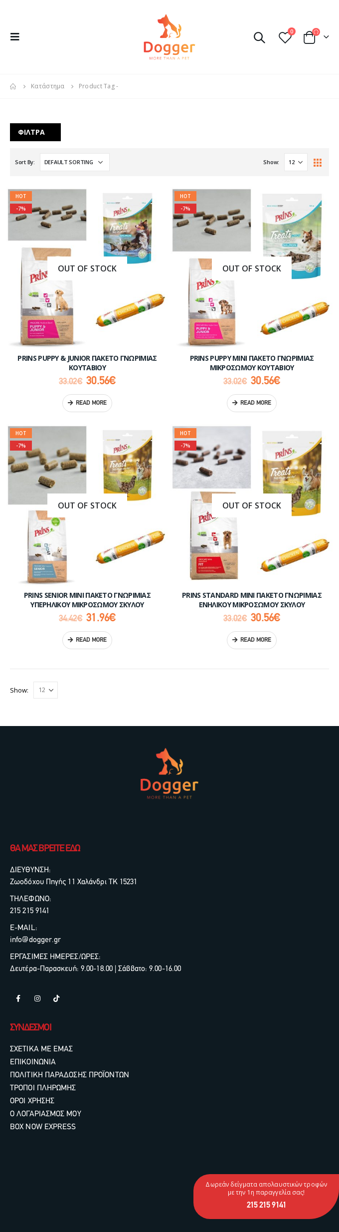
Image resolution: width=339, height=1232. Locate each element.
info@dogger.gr (35, 940)
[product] (87, 268)
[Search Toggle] (259, 37)
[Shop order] (75, 162)
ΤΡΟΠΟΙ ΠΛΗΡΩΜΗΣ (43, 1088)
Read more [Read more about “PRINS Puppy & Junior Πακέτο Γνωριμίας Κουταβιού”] (91, 403)
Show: (271, 162)
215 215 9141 (29, 911)
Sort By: (25, 162)
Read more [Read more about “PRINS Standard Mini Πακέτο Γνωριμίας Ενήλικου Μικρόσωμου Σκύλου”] (255, 640)
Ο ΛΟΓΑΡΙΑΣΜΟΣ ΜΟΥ (45, 1114)
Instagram (37, 998)
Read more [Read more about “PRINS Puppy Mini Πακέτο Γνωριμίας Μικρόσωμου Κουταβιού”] (255, 403)
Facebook (18, 998)
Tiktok (56, 998)
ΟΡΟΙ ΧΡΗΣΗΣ (32, 1101)
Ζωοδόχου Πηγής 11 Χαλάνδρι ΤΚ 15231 (74, 882)
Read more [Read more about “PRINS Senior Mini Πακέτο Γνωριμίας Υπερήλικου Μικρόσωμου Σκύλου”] (91, 640)
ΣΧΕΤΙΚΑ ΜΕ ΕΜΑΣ (41, 1049)
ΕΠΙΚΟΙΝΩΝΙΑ (33, 1062)
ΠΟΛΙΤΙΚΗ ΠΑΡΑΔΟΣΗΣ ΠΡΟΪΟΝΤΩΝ (69, 1075)
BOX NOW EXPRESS (43, 1127)
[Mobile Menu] (18, 36)
